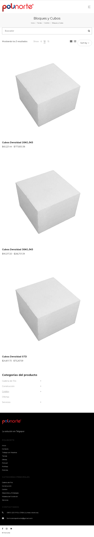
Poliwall (5, 463)
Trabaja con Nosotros (9, 452)
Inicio (33, 23)
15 (48, 41)
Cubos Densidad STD (14, 356)
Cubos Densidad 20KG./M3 (17, 142)
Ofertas (5, 397)
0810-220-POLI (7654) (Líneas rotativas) (22, 513)
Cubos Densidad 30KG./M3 (17, 249)
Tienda (39, 23)
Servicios (6, 402)
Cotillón (47, 23)
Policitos (5, 470)
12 (45, 41)
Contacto (5, 449)
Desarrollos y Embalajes (10, 493)
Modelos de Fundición (10, 496)
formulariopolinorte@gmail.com (20, 518)
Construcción (8, 386)
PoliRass (5, 466)
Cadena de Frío (9, 381)
